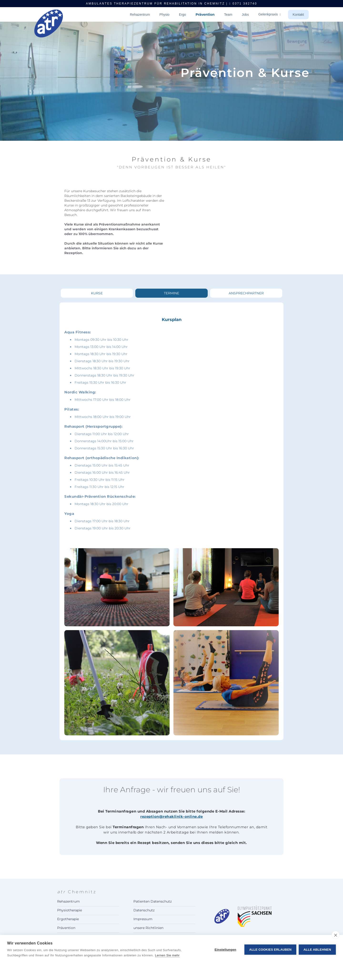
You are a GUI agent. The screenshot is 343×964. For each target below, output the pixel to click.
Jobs (245, 14)
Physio (164, 14)
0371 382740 (243, 3)
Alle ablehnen (317, 949)
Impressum (142, 919)
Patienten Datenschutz (152, 901)
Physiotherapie (69, 910)
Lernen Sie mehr (167, 955)
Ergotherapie (68, 919)
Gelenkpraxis (269, 14)
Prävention (205, 14)
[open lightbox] (117, 587)
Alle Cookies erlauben (270, 949)
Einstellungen (225, 949)
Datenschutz (144, 910)
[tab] (97, 293)
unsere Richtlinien (148, 928)
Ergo (182, 14)
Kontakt (298, 14)
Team (228, 14)
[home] (48, 31)
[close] (335, 935)
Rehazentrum (140, 14)
